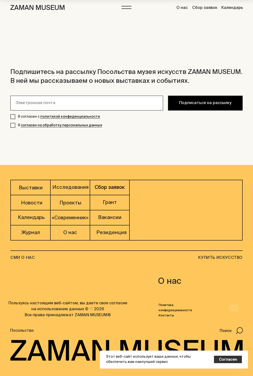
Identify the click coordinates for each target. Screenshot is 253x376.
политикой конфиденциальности (70, 116)
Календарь (232, 8)
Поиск (226, 331)
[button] (126, 7)
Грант (110, 202)
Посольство (22, 331)
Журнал (30, 232)
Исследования (70, 187)
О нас (182, 8)
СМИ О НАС (22, 258)
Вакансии (110, 217)
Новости (31, 203)
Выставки (31, 188)
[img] (233, 286)
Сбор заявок (204, 8)
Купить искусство (220, 258)
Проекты (71, 203)
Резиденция (111, 232)
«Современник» (70, 218)
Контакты (166, 315)
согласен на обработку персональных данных (61, 125)
